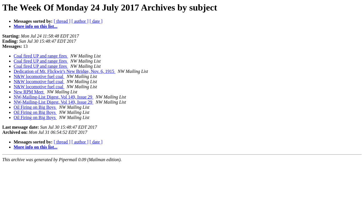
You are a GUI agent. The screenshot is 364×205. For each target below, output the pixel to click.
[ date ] (96, 21)
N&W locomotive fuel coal (39, 76)
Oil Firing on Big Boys (35, 107)
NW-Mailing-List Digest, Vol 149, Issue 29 (53, 97)
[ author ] (80, 21)
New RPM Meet (29, 91)
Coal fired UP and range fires (41, 56)
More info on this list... (35, 26)
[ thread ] (62, 21)
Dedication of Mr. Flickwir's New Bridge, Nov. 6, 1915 (64, 71)
